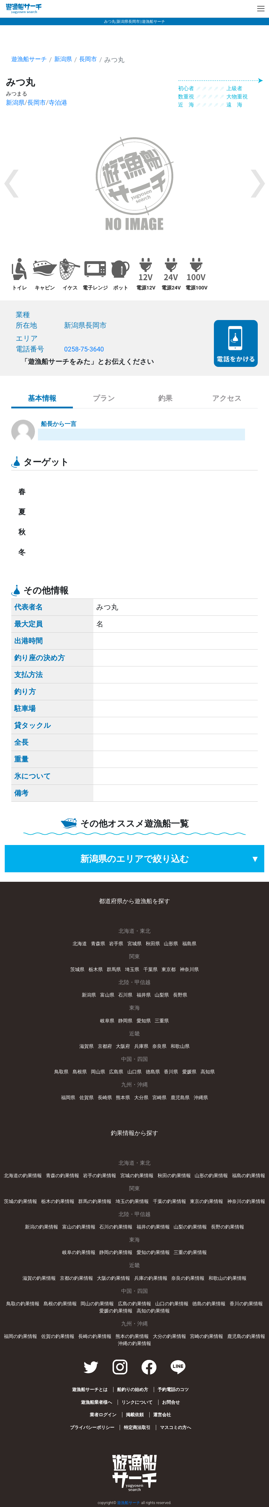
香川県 (171, 1072)
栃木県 (96, 969)
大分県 (141, 1097)
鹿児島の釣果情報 (246, 1336)
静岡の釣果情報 (115, 1252)
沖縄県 (201, 1097)
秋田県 (153, 943)
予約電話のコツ (173, 1389)
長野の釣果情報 (227, 1227)
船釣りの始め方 (132, 1389)
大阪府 (123, 1046)
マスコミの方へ (175, 1427)
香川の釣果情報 (246, 1304)
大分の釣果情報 (169, 1336)
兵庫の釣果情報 (150, 1278)
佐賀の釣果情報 (57, 1336)
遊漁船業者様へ (95, 1402)
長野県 (180, 995)
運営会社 (163, 1414)
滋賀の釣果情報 (39, 1278)
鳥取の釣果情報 (22, 1304)
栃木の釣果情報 (57, 1201)
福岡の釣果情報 (20, 1336)
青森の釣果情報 (62, 1175)
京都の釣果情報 (76, 1278)
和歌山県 (180, 1046)
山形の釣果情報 (211, 1175)
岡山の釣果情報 (97, 1304)
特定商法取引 (137, 1427)
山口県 (134, 1072)
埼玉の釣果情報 (132, 1201)
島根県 (80, 1072)
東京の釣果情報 (206, 1201)
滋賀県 (86, 1046)
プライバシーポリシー (91, 1427)
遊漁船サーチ (31, 59)
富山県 (107, 995)
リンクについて (136, 1402)
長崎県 (105, 1097)
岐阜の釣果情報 (78, 1252)
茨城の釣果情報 (20, 1201)
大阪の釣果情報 (113, 1278)
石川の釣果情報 (115, 1227)
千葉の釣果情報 (169, 1201)
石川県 (125, 995)
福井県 (144, 995)
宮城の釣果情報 (136, 1175)
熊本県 (123, 1097)
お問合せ (171, 1402)
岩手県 (116, 943)
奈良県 (159, 1046)
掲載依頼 (134, 1414)
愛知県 (144, 1021)
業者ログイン (102, 1414)
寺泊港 (62, 102)
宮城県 (134, 943)
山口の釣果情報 (171, 1304)
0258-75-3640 (86, 349)
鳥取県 (61, 1072)
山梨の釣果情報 (190, 1227)
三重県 (162, 1021)
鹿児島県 (180, 1097)
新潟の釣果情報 (41, 1227)
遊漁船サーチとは (88, 1389)
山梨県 (162, 995)
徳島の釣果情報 (208, 1304)
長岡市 (95, 59)
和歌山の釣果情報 (227, 1278)
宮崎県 (159, 1097)
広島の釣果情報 (134, 1304)
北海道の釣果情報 (23, 1175)
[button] (11, 184)
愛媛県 (189, 1072)
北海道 (80, 943)
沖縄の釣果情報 (134, 1343)
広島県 (116, 1072)
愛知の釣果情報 (153, 1252)
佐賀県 (86, 1097)
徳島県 (153, 1072)
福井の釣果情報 (153, 1227)
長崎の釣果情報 (94, 1336)
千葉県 (150, 969)
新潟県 (68, 59)
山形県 (171, 943)
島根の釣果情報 (60, 1304)
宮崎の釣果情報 (206, 1336)
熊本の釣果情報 (132, 1336)
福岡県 (68, 1097)
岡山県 (98, 1072)
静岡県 (125, 1021)
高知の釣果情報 (153, 1311)
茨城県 (77, 969)
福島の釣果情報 (248, 1175)
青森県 (98, 943)
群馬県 (114, 969)
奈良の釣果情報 (187, 1278)
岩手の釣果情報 (99, 1175)
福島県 (189, 943)
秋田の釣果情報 (174, 1175)
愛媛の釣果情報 (115, 1311)
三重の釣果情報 (190, 1252)
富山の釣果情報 (78, 1227)
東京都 (168, 969)
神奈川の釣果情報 (246, 1201)
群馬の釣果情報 (94, 1201)
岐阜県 (107, 1021)
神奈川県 (189, 969)
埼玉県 (132, 969)
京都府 (105, 1046)
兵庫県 (141, 1046)
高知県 (208, 1072)
